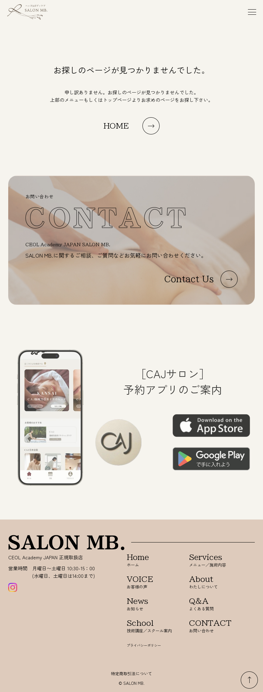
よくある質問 (211, 604)
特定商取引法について (131, 673)
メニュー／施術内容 (211, 560)
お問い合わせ (211, 626)
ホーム (149, 560)
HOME (116, 126)
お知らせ (149, 604)
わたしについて (211, 582)
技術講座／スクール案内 (149, 626)
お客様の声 (149, 582)
